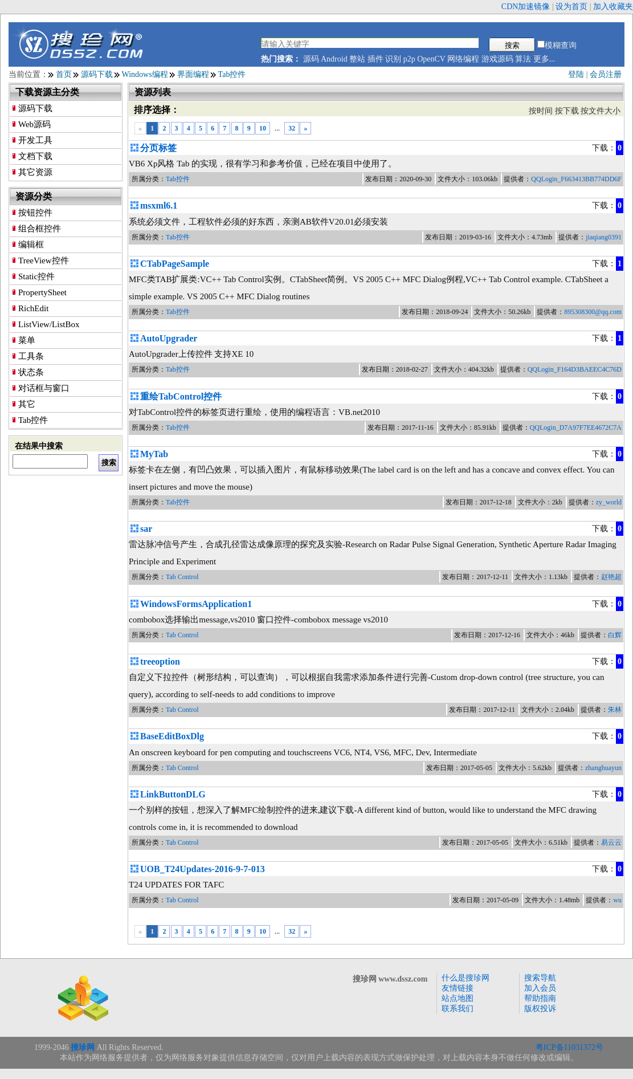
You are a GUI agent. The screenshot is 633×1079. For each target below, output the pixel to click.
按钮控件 (35, 212)
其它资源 (35, 172)
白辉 (615, 635)
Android (334, 59)
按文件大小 (600, 111)
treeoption (160, 661)
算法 (523, 59)
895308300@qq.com (593, 312)
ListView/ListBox (48, 324)
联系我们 (457, 1008)
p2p (409, 59)
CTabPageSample (174, 263)
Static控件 (36, 276)
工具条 (31, 356)
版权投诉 (540, 1008)
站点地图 (457, 998)
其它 (26, 404)
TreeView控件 (43, 260)
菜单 (26, 340)
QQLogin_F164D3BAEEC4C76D (575, 369)
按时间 (541, 111)
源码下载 (97, 74)
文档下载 (35, 156)
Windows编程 (145, 74)
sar (146, 529)
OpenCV (431, 59)
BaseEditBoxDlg (172, 736)
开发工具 (35, 140)
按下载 (567, 111)
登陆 (576, 74)
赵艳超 (611, 577)
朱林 (615, 710)
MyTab (154, 454)
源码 (311, 59)
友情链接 (457, 988)
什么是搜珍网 (465, 978)
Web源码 (34, 124)
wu (617, 900)
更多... (544, 59)
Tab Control (182, 577)
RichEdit (33, 308)
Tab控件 (232, 74)
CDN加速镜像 (525, 6)
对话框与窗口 (44, 388)
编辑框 (31, 244)
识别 (393, 59)
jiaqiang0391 (604, 237)
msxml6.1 (158, 205)
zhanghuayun (603, 768)
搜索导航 (540, 978)
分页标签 (158, 148)
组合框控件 (39, 228)
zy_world (609, 502)
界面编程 (193, 74)
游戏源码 (497, 59)
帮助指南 (540, 998)
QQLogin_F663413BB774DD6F (576, 179)
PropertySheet (42, 292)
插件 (375, 59)
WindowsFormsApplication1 (196, 604)
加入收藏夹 (613, 6)
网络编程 (463, 59)
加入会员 (540, 988)
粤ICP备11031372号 (569, 1047)
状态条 (31, 372)
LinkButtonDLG (173, 794)
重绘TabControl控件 (181, 396)
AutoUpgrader (168, 338)
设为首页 (571, 6)
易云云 (611, 842)
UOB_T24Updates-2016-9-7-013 (202, 869)
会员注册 (606, 74)
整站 (357, 59)
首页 (64, 74)
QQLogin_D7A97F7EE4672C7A (576, 427)
